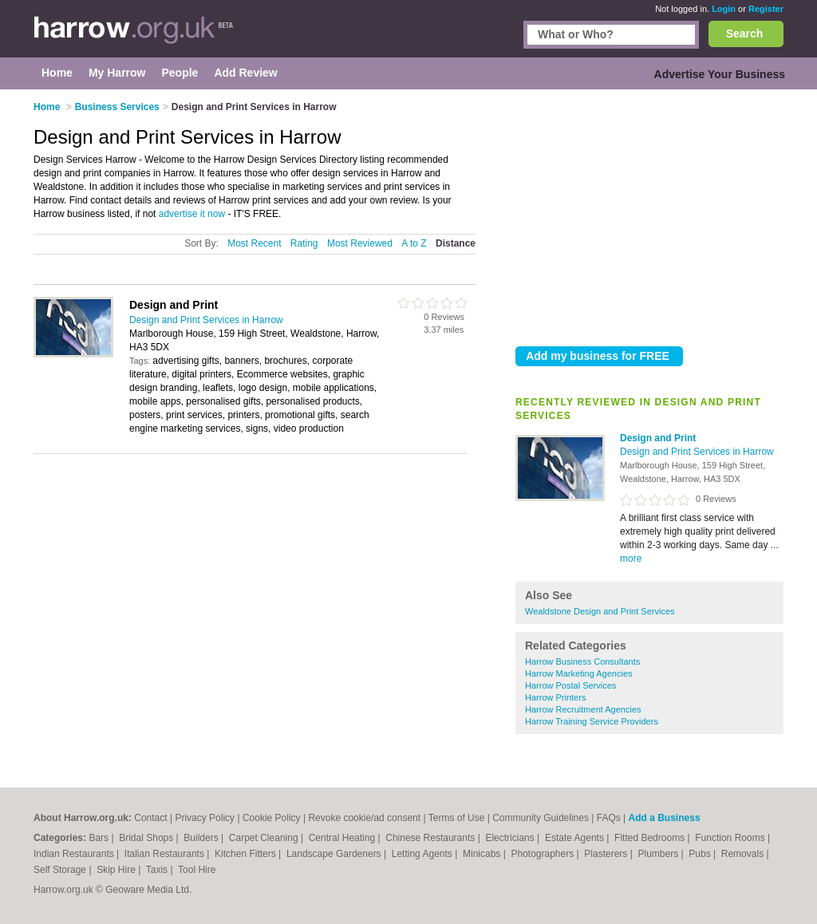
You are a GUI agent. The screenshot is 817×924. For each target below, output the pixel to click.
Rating (304, 243)
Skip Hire (117, 869)
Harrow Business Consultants (582, 661)
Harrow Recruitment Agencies (583, 709)
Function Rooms (731, 837)
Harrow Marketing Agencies (579, 673)
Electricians (511, 837)
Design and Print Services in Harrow (697, 451)
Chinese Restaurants (431, 837)
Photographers (543, 853)
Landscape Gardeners (335, 853)
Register (765, 9)
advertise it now (192, 213)
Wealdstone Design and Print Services (600, 611)
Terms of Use (456, 817)
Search (745, 33)
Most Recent (254, 243)
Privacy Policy (205, 817)
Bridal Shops (147, 837)
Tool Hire (196, 869)
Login (724, 9)
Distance (456, 243)
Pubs (701, 853)
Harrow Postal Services (570, 685)
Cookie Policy (272, 817)
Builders (202, 837)
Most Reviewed (360, 243)
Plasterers (607, 853)
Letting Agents (423, 853)
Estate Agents (575, 837)
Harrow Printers (555, 697)
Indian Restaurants (75, 853)
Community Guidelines (540, 817)
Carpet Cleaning (265, 837)
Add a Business (665, 817)
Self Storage (61, 869)
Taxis (158, 869)
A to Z (413, 243)
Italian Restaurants (165, 853)
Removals (744, 853)
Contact (150, 817)
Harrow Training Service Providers (591, 721)
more (630, 558)
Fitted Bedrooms (650, 837)
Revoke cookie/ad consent (364, 817)
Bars (100, 837)
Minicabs (483, 853)
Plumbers (659, 853)
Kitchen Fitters (246, 853)
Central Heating (343, 837)
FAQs (609, 817)
